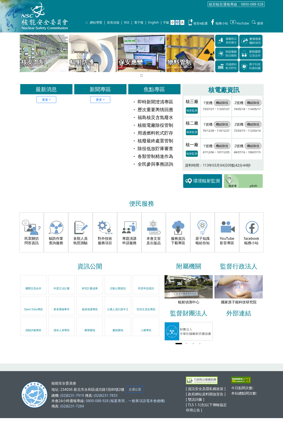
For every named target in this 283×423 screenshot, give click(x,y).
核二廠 (192, 123)
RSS (126, 22)
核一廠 (192, 144)
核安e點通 (197, 22)
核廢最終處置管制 (152, 141)
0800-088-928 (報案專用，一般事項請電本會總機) (125, 400)
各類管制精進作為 (152, 156)
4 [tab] (200, 343)
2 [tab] (186, 343)
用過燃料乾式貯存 (152, 133)
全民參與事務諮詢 (152, 164)
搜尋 (257, 22)
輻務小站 (218, 22)
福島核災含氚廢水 (152, 117)
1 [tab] (178, 343)
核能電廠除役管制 (152, 125)
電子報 (138, 22)
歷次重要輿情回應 (152, 110)
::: (86, 22)
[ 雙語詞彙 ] (195, 399)
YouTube (239, 22)
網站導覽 (96, 22)
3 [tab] (193, 343)
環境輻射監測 (202, 181)
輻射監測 (192, 110)
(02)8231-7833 (105, 395)
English (153, 22)
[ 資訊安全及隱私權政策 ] (206, 388)
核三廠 (192, 101)
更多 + (46, 99)
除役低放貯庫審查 (152, 148)
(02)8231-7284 (72, 406)
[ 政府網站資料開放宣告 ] (206, 394)
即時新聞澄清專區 (152, 102)
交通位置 (135, 389)
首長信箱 (113, 22)
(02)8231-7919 (72, 395)
